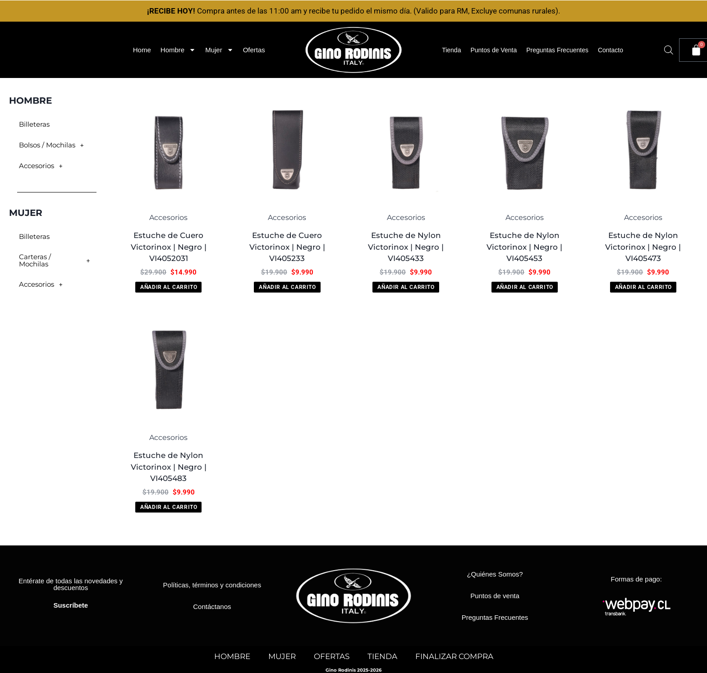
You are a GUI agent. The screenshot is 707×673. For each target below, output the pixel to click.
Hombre (178, 50)
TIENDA (382, 656)
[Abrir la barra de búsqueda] (668, 50)
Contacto (610, 50)
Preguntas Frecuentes (557, 50)
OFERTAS (331, 656)
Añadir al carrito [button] (168, 287)
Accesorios (42, 166)
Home (142, 50)
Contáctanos (212, 606)
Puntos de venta (494, 596)
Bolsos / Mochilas (53, 145)
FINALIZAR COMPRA (454, 656)
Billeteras (32, 124)
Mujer (219, 50)
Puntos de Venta (493, 50)
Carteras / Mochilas (56, 257)
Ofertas (254, 50)
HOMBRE (232, 656)
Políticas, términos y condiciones (212, 585)
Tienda (451, 50)
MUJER (282, 656)
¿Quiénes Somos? (495, 574)
